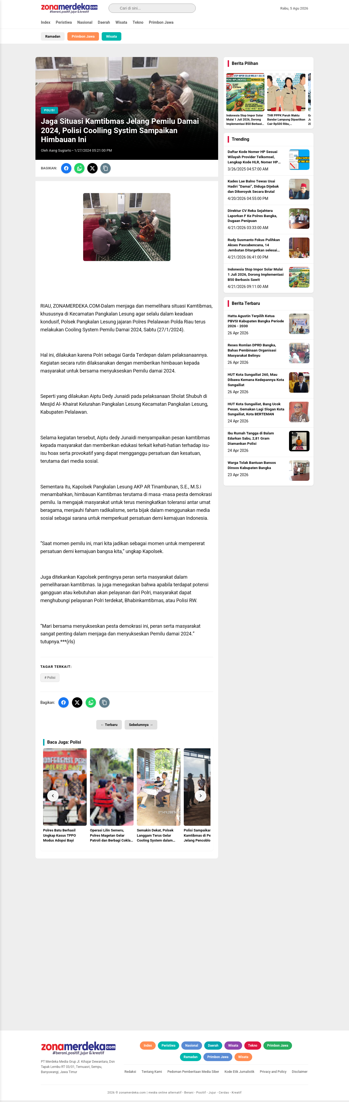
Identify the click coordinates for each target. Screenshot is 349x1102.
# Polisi (49, 679)
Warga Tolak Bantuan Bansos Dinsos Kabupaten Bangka (252, 467)
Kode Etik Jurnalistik (239, 1073)
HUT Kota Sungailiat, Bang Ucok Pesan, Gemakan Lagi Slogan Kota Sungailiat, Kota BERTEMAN (256, 411)
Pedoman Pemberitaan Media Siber (193, 1073)
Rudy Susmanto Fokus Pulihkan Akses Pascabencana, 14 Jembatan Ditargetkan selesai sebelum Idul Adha (254, 249)
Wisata (121, 22)
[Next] (200, 797)
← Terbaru (109, 726)
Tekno (138, 22)
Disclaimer (300, 1073)
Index (45, 22)
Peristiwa (64, 22)
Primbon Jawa (161, 22)
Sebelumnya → (141, 726)
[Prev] (53, 797)
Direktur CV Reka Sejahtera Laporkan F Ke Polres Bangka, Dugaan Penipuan (252, 218)
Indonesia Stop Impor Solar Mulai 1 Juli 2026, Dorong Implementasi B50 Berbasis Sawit (256, 276)
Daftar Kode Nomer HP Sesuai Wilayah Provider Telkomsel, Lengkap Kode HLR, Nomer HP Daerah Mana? (253, 161)
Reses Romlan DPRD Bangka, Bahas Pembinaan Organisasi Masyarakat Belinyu (252, 352)
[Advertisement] (126, 898)
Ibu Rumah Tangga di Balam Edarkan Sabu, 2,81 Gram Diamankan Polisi (251, 440)
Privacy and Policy (273, 1073)
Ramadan (52, 36)
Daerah (104, 22)
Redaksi (130, 1073)
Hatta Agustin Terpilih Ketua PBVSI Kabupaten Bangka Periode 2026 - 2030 (256, 323)
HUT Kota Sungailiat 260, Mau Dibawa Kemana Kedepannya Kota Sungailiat (256, 381)
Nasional (84, 22)
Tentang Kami (152, 1073)
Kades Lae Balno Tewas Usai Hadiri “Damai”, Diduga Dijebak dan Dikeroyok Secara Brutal (253, 188)
